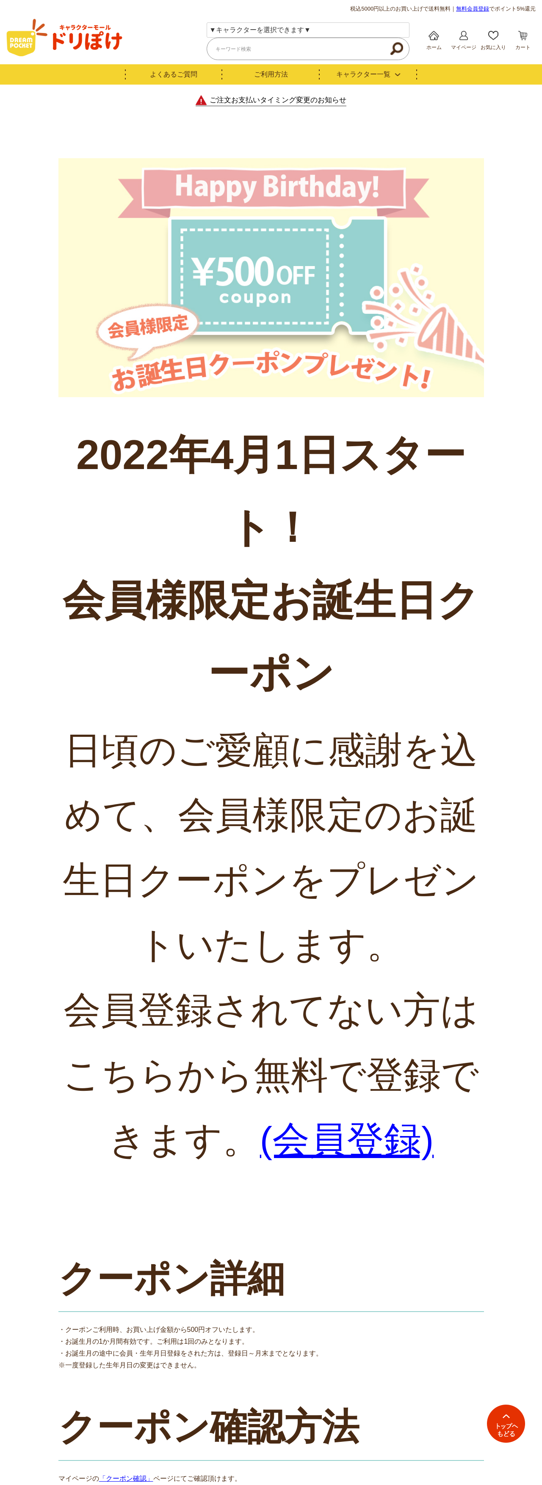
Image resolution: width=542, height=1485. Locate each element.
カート (523, 47)
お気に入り (493, 47)
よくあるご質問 (173, 74)
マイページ (463, 47)
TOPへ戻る (506, 1424)
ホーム (434, 47)
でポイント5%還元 (496, 8)
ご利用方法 (271, 74)
